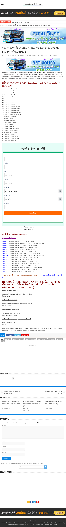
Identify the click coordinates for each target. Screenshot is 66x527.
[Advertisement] (33, 358)
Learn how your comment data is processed (31, 463)
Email (4, 446)
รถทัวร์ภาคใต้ (51, 339)
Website (4, 452)
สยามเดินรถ (34, 55)
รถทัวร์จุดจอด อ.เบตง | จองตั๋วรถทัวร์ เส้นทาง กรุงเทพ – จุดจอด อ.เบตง (11, 404)
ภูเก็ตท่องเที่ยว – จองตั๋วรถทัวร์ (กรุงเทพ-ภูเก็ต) (13, 391)
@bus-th (38, 229)
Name (4, 441)
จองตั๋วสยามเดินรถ (42, 339)
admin (5, 55)
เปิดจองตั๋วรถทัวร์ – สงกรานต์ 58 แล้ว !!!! (53, 391)
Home (2, 25)
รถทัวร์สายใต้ (28, 55)
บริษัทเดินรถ (9, 25)
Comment (5, 425)
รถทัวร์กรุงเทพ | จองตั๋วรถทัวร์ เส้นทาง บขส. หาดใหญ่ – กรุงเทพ (53, 404)
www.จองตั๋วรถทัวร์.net (19, 76)
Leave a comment (44, 55)
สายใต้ (3, 341)
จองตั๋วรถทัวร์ (7, 339)
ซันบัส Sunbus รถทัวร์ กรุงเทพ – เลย (20, 22)
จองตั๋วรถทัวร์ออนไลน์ (31, 339)
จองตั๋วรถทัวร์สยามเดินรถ (15, 328)
